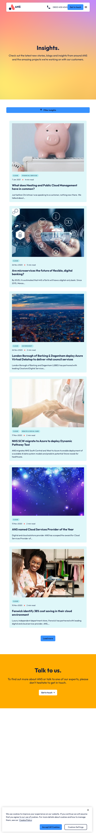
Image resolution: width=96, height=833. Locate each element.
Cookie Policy (25, 820)
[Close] (88, 810)
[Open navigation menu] (86, 7)
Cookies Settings (76, 827)
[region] (47, 819)
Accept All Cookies (51, 827)
